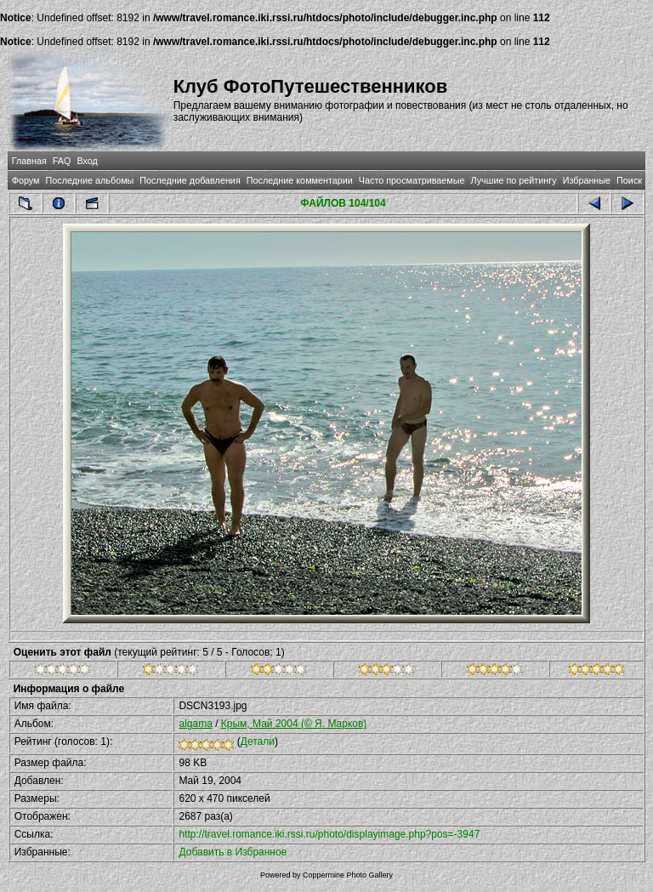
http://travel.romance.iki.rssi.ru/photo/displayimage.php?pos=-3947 (329, 834)
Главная (29, 161)
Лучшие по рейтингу (514, 180)
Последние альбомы (89, 180)
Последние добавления (189, 180)
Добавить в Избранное (233, 852)
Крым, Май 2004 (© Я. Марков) (294, 724)
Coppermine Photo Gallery (348, 875)
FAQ (62, 161)
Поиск (629, 180)
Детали (258, 741)
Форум (26, 180)
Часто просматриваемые (412, 180)
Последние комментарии (300, 180)
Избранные (586, 180)
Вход (87, 161)
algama (195, 724)
